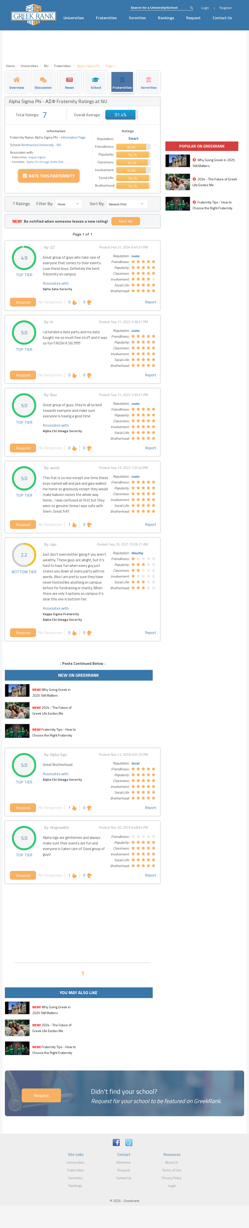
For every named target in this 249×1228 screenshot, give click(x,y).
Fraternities (106, 18)
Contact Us (222, 18)
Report (150, 302)
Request (193, 18)
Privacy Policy (172, 1177)
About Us (171, 1162)
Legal (172, 1185)
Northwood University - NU (41, 144)
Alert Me (126, 221)
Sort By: (97, 203)
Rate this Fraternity (49, 176)
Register (226, 7)
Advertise (123, 1162)
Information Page (73, 137)
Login (205, 7)
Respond (23, 302)
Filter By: (44, 203)
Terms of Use (171, 1170)
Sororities (137, 18)
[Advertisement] (82, 922)
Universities (73, 18)
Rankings (166, 18)
